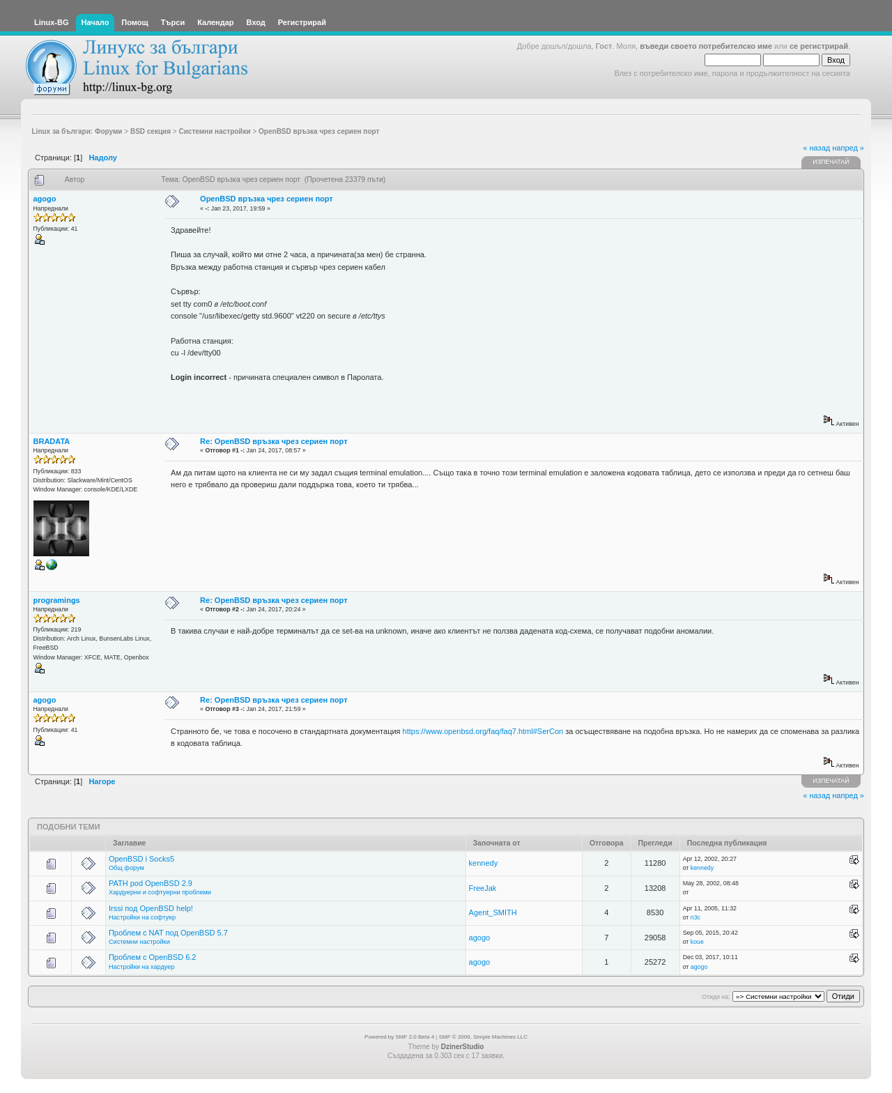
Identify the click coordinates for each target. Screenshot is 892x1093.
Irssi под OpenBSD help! (151, 908)
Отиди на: (716, 996)
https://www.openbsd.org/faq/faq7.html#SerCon (483, 731)
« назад (816, 148)
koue (697, 941)
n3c (695, 917)
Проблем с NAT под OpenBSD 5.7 (168, 932)
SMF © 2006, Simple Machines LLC (483, 1037)
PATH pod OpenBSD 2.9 (150, 883)
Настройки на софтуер (142, 917)
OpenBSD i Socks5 (141, 859)
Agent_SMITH (493, 912)
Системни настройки (139, 941)
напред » (848, 148)
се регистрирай (819, 46)
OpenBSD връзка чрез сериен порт (266, 198)
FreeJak (483, 888)
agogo (44, 198)
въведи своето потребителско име (706, 46)
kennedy (483, 863)
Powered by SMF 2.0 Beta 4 (399, 1037)
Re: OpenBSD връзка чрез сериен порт (273, 441)
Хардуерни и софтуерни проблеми (160, 892)
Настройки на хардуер (142, 966)
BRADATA (51, 441)
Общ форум (126, 867)
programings (56, 600)
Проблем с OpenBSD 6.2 (153, 957)
